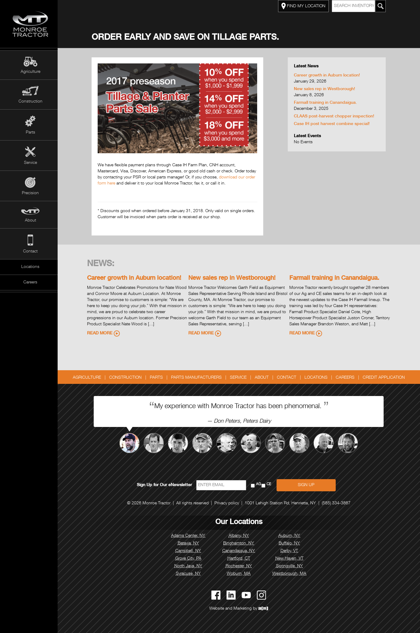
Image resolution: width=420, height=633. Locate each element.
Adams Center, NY (190, 536)
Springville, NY (290, 566)
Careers (30, 282)
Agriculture (30, 72)
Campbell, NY (190, 551)
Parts (30, 132)
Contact (30, 251)
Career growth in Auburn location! (328, 75)
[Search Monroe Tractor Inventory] (382, 6)
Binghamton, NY (240, 543)
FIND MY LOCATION (305, 6)
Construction (30, 102)
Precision (30, 193)
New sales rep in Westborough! (326, 89)
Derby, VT (291, 551)
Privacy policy (228, 503)
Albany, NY (240, 536)
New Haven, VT (291, 559)
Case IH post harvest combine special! (333, 124)
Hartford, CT (240, 559)
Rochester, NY (240, 566)
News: (102, 264)
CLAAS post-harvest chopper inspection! (335, 116)
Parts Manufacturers (198, 378)
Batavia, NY (189, 543)
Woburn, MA (240, 574)
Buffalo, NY (290, 543)
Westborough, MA (291, 574)
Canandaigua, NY (240, 551)
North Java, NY (190, 566)
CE (270, 484)
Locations (30, 267)
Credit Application (385, 378)
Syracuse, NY (189, 574)
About (30, 220)
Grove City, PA (190, 559)
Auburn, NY (291, 536)
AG (260, 484)
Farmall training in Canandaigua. (326, 103)
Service (30, 163)
